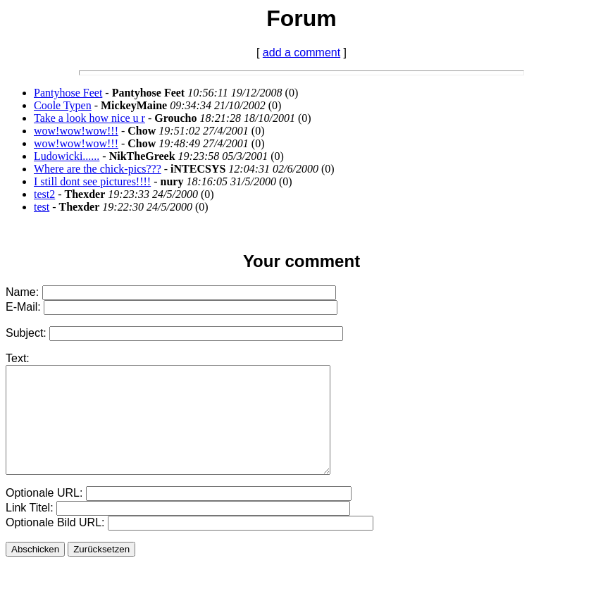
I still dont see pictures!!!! (92, 181)
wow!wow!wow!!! (76, 131)
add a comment (301, 52)
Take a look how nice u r (89, 118)
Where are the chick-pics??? (97, 169)
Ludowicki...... (66, 156)
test (41, 207)
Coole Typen (63, 105)
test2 (44, 194)
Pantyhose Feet (68, 93)
